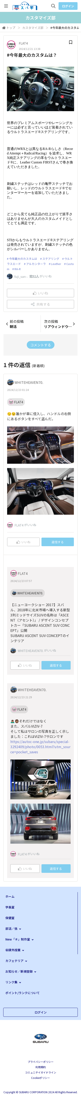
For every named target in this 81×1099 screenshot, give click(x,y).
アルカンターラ (36, 264)
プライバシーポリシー (41, 1061)
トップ (10, 27)
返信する (58, 542)
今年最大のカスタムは (23, 259)
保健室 (9, 918)
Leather (56, 264)
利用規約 (40, 1067)
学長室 (9, 907)
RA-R (17, 269)
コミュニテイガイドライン (40, 1072)
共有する (40, 304)
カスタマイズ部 (32, 27)
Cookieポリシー (40, 1078)
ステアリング (50, 259)
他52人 (34, 276)
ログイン (68, 6)
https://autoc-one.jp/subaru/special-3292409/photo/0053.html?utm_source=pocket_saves (40, 746)
